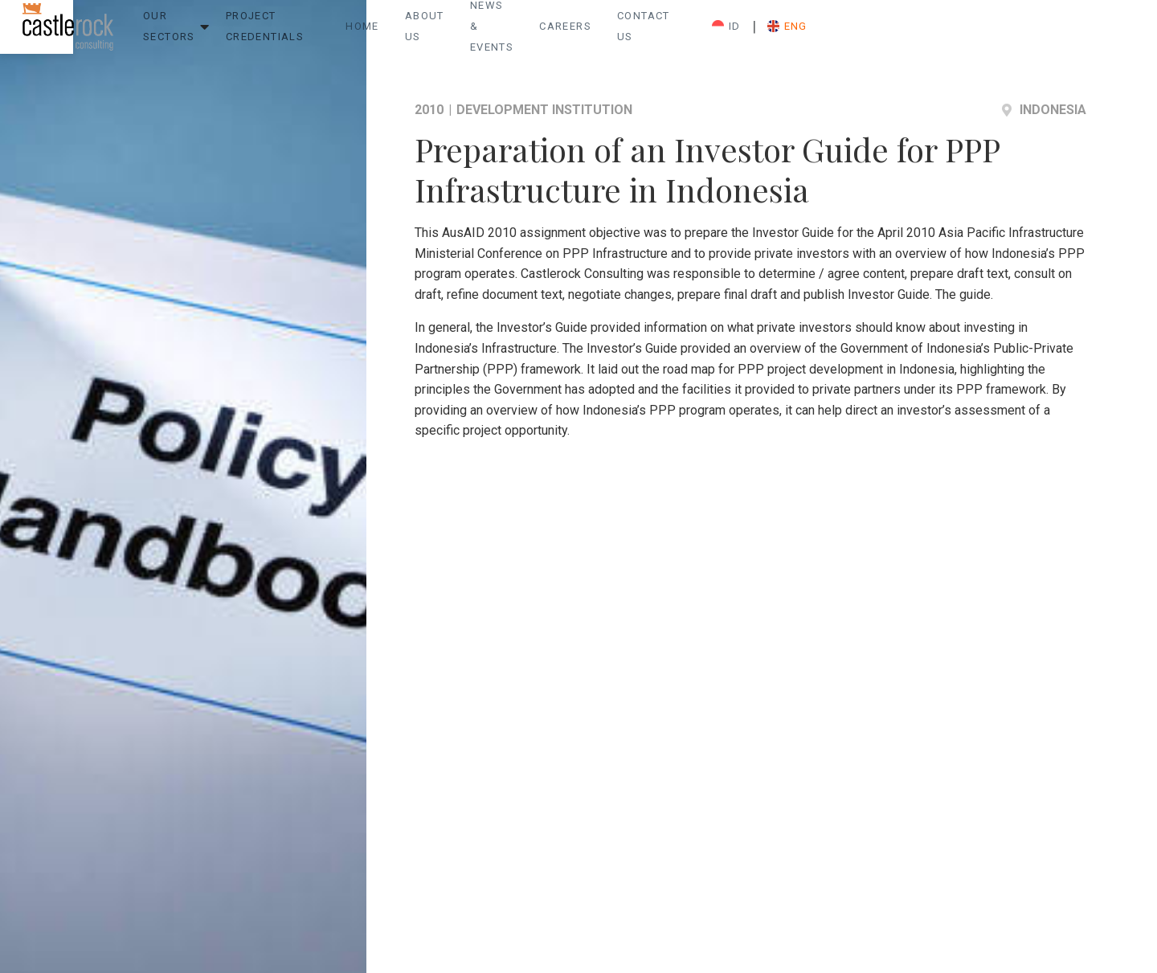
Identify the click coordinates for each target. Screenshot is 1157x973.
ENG (1066, 33)
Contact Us (887, 33)
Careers (799, 33)
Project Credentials (377, 33)
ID (1005, 33)
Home (528, 33)
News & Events (701, 33)
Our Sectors (240, 33)
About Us (599, 33)
